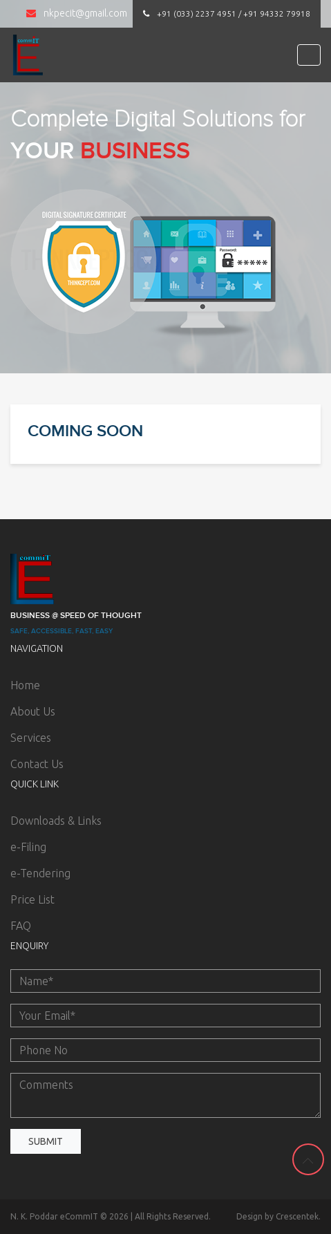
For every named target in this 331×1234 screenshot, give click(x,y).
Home (25, 685)
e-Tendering (40, 873)
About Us (32, 711)
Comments (165, 1095)
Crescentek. (298, 1216)
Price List (32, 899)
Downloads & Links (56, 820)
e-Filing (28, 847)
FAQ (20, 925)
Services (30, 737)
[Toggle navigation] (309, 55)
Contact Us (37, 764)
